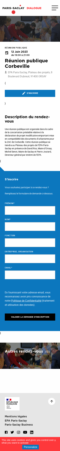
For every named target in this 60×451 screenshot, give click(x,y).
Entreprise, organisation (19, 251)
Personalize (30, 447)
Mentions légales (16, 416)
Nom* (8, 219)
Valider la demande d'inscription (30, 317)
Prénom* (9, 203)
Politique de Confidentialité (26, 300)
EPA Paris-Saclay (16, 420)
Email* (8, 267)
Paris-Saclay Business (19, 424)
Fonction (10, 235)
